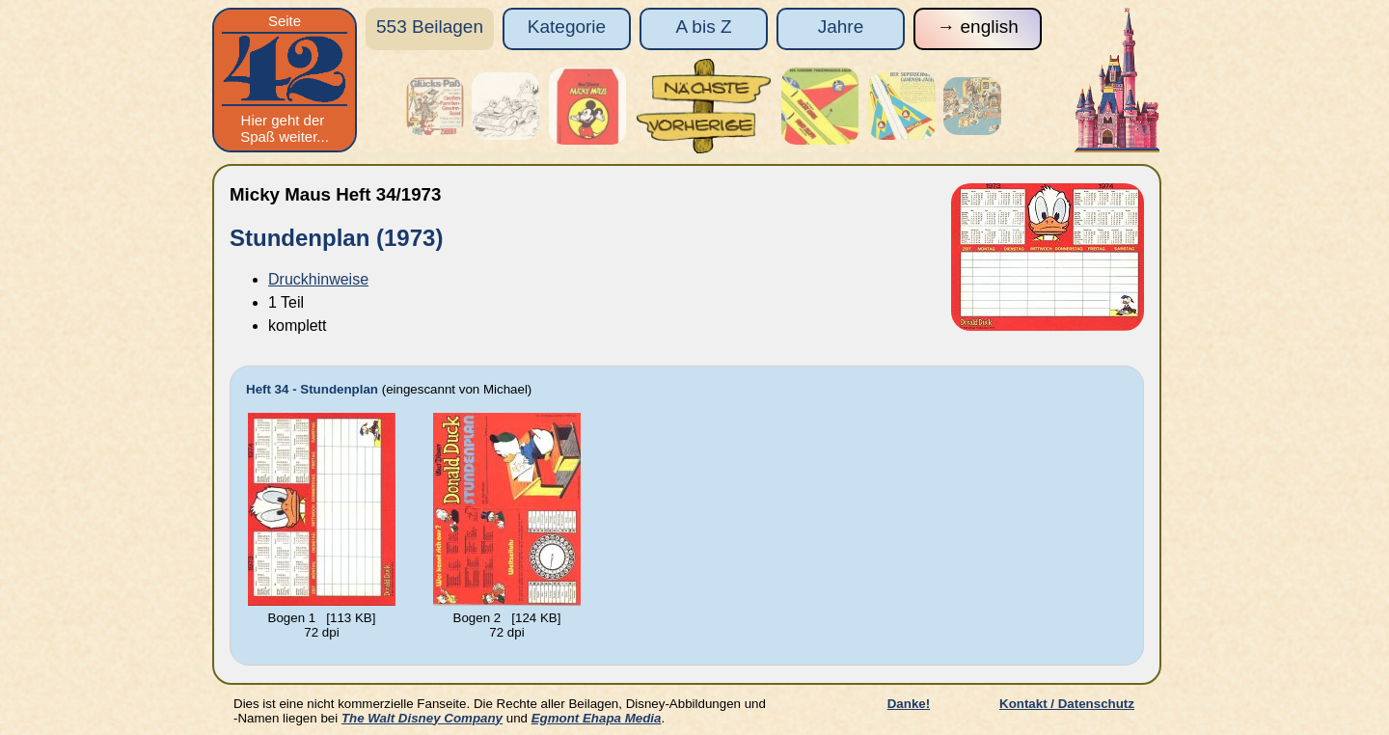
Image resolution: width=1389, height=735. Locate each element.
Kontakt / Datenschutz (1066, 703)
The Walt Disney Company (422, 718)
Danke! (908, 703)
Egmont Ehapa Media (596, 718)
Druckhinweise (318, 279)
